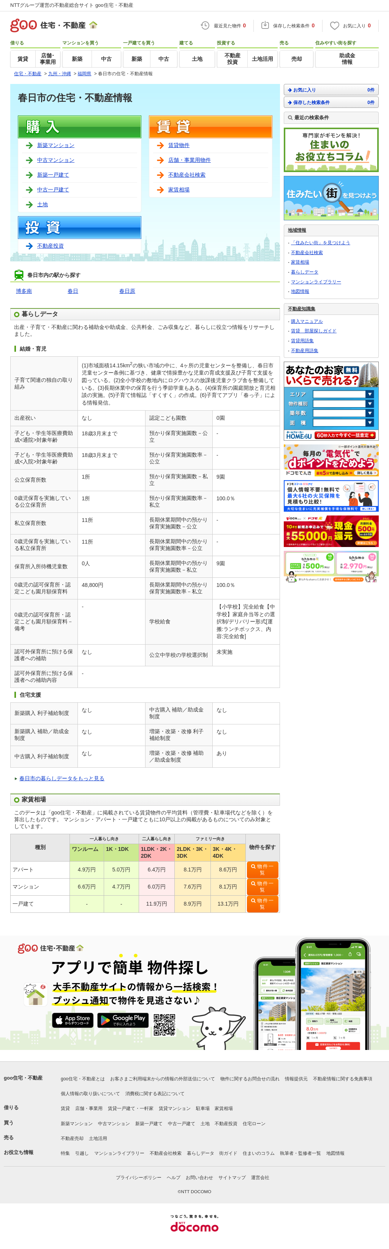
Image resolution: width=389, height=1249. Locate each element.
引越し (82, 1153)
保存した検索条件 (331, 102)
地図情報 (300, 291)
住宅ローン (254, 1123)
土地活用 (98, 1138)
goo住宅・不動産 (23, 1078)
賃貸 (65, 1108)
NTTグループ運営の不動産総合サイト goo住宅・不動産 (71, 5)
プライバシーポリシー (138, 1177)
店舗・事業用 (89, 1108)
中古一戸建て (53, 190)
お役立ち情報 (18, 1152)
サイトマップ (232, 1177)
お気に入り (331, 89)
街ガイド (228, 1153)
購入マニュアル (307, 321)
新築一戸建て (53, 175)
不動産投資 (50, 246)
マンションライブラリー (316, 282)
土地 (42, 204)
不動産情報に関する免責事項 (342, 1078)
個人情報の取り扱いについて (90, 1093)
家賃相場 (179, 190)
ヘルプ (173, 1177)
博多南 (24, 291)
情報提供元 (296, 1078)
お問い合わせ (199, 1177)
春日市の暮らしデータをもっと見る (61, 778)
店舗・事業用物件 (189, 160)
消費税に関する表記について (155, 1093)
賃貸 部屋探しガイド (314, 331)
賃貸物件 (179, 145)
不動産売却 (72, 1138)
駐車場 (203, 1108)
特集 (65, 1153)
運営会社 (260, 1177)
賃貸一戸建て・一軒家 (130, 1108)
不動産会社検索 (187, 175)
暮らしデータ (304, 272)
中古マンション (55, 160)
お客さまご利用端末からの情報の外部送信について (162, 1078)
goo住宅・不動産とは (83, 1078)
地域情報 (297, 230)
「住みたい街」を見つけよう (320, 242)
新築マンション (55, 145)
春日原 (127, 291)
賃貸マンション (175, 1108)
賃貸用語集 (302, 340)
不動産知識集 (301, 308)
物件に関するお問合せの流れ (250, 1078)
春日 (73, 291)
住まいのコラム (259, 1153)
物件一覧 (265, 870)
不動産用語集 (304, 350)
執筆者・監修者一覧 (300, 1153)
